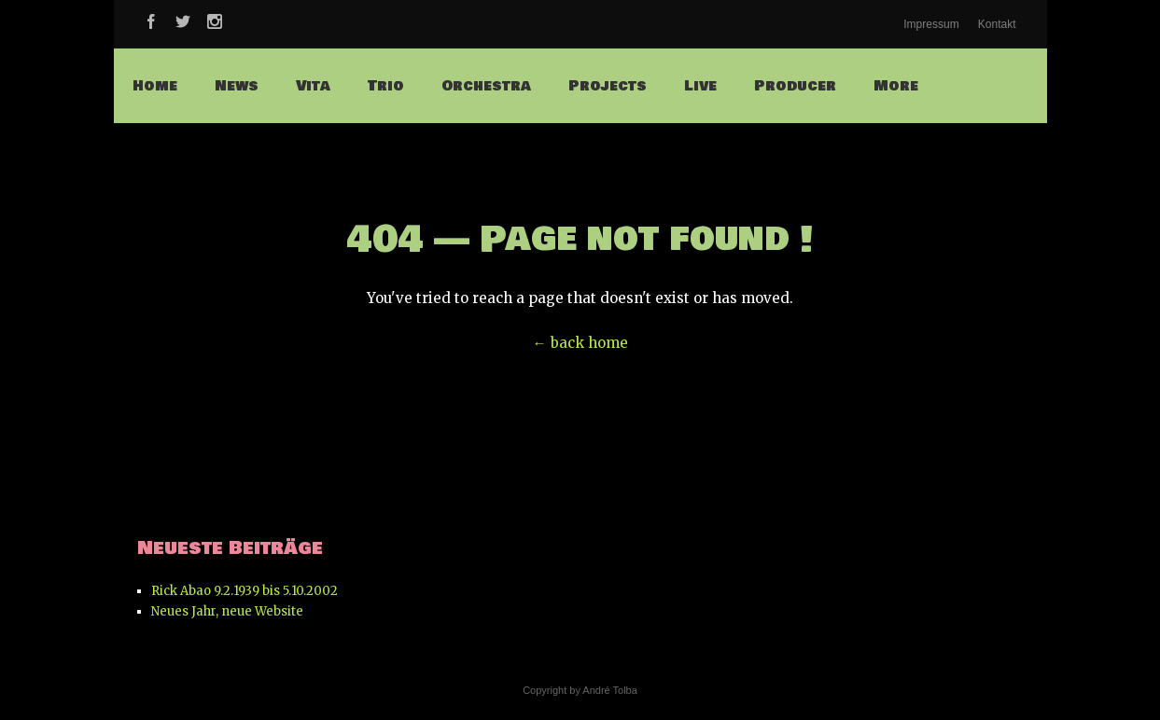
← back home (580, 343)
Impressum (930, 24)
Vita (313, 86)
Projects (607, 86)
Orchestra (486, 86)
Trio (386, 86)
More (895, 86)
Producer (795, 86)
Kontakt (997, 24)
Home (155, 86)
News (237, 86)
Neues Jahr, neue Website (227, 611)
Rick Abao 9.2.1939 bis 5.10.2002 (244, 591)
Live (700, 86)
